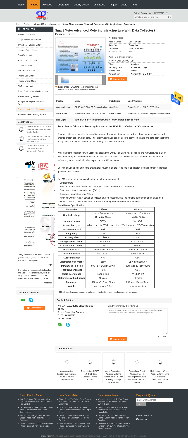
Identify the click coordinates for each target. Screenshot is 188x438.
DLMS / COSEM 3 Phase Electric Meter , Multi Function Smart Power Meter (36, 425)
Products (33, 4)
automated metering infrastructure (123, 292)
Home (21, 4)
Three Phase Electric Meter (29, 45)
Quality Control (81, 4)
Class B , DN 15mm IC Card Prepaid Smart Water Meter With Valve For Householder (113, 409)
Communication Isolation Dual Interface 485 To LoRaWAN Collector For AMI (66, 375)
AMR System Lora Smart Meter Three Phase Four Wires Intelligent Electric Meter (74, 426)
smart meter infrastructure (96, 292)
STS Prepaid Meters (26, 71)
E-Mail (139, 415)
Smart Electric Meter (26, 35)
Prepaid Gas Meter (26, 76)
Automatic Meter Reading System (32, 114)
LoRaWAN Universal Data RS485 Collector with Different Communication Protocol (38, 148)
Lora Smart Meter (25, 65)
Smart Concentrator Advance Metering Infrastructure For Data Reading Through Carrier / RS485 (113, 377)
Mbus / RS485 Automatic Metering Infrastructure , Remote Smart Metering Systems (38, 139)
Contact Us (99, 4)
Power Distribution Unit (27, 60)
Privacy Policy (46, 436)
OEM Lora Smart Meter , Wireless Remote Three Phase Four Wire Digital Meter (75, 409)
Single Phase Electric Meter (29, 40)
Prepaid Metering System (28, 96)
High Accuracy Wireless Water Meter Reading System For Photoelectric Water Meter (160, 377)
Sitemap (148, 415)
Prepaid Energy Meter (27, 81)
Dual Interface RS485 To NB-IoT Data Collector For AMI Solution (90, 375)
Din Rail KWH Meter (26, 86)
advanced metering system (73, 292)
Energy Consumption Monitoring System (31, 103)
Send (140, 404)
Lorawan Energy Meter (27, 50)
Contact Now (119, 79)
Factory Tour (62, 4)
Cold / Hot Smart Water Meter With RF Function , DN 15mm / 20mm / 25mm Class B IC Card (114, 426)
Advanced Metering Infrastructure (47, 24)
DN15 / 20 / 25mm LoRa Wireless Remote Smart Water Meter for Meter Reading (113, 417)
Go (169, 17)
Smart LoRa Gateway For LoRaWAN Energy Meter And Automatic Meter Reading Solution (39, 129)
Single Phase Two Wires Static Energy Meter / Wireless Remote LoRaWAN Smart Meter (75, 401)
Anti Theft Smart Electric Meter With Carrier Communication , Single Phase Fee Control (36, 401)
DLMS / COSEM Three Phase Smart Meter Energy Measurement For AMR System (74, 417)
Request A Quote (118, 4)
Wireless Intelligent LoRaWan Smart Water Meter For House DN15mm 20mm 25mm (113, 401)
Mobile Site (141, 419)
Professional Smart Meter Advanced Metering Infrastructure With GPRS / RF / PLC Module (136, 377)
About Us (47, 4)
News (134, 4)
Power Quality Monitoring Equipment (33, 91)
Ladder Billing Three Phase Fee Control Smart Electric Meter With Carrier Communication (36, 409)
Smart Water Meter (26, 55)
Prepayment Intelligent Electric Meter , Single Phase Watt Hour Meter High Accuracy (36, 417)
